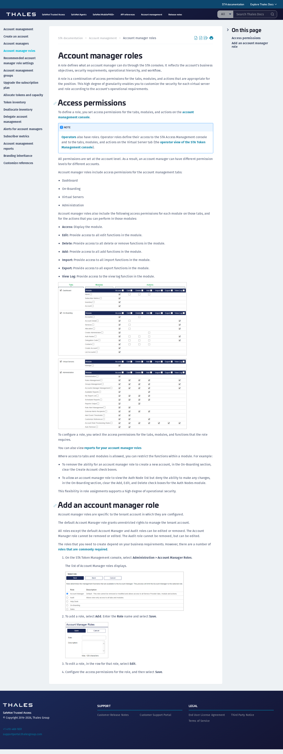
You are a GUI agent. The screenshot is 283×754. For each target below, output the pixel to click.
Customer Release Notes (113, 720)
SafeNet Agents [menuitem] (78, 14)
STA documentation (233, 4)
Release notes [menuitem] (175, 14)
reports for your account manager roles (113, 448)
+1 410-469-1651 (12, 734)
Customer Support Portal (155, 720)
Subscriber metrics (17, 139)
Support (104, 710)
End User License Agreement (207, 720)
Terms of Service (199, 725)
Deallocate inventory (18, 109)
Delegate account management (15, 118)
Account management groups (19, 69)
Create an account (16, 35)
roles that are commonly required (83, 554)
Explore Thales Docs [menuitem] (262, 4)
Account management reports (19, 148)
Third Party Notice (242, 720)
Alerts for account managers (16, 130)
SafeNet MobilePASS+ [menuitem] (103, 14)
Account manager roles (19, 48)
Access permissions (246, 38)
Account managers (16, 42)
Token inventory (14, 102)
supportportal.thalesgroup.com (22, 739)
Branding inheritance (18, 158)
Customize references (19, 164)
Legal (193, 710)
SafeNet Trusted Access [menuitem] (53, 14)
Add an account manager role (250, 45)
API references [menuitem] (128, 14)
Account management (19, 28)
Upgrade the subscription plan (21, 81)
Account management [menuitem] (151, 14)
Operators (69, 137)
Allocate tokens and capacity (17, 93)
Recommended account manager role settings (20, 58)
